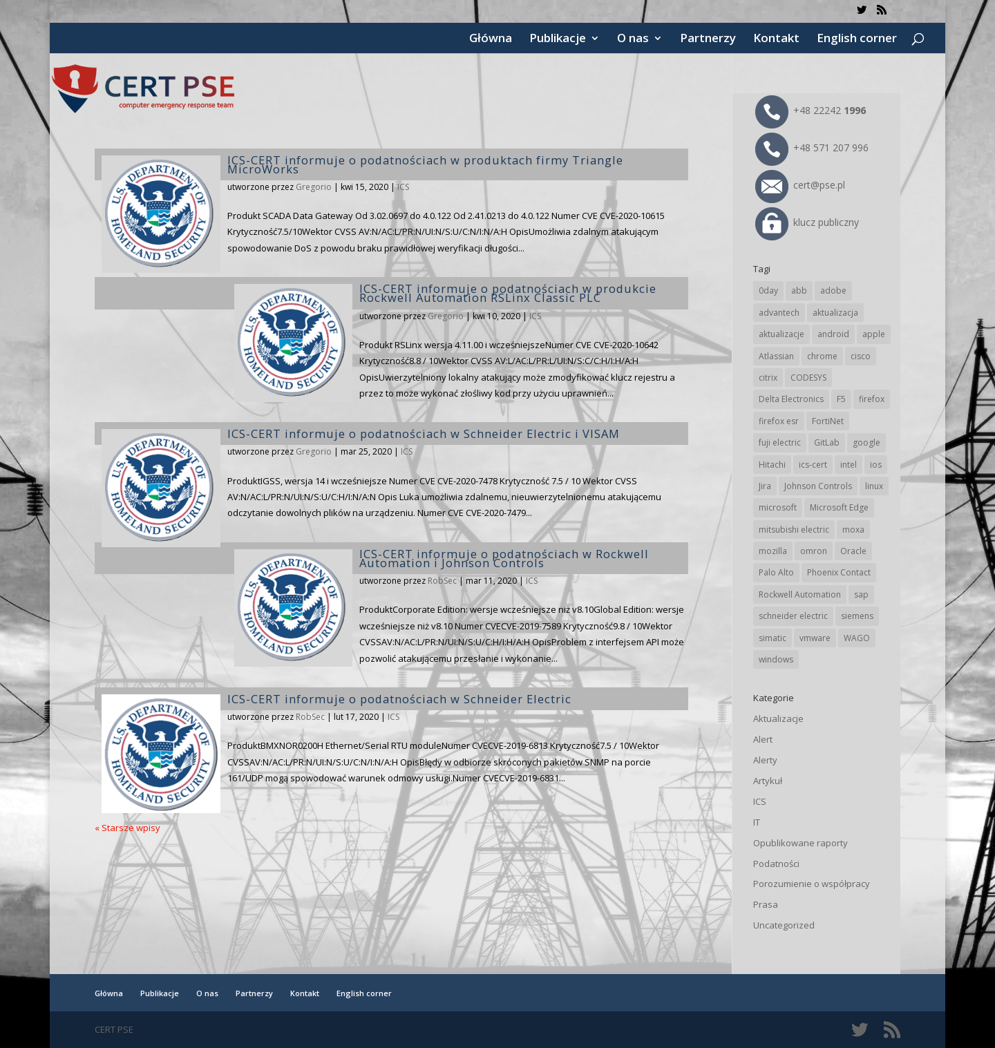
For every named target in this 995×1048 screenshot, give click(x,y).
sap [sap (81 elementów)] (861, 594)
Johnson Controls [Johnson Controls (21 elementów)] (818, 486)
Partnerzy (708, 39)
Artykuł (767, 780)
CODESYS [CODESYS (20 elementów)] (808, 377)
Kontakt (776, 39)
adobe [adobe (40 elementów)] (833, 290)
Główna (490, 39)
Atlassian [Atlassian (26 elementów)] (776, 356)
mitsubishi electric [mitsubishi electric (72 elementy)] (794, 529)
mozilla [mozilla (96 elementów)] (773, 551)
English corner (857, 39)
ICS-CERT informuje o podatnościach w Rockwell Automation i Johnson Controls (504, 558)
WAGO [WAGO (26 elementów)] (857, 638)
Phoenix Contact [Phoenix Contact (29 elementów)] (839, 572)
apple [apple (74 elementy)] (873, 334)
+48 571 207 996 (812, 147)
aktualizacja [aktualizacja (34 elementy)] (835, 312)
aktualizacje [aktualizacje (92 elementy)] (781, 334)
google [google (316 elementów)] (866, 442)
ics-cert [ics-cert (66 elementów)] (813, 464)
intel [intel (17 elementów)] (848, 464)
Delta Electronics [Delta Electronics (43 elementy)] (791, 399)
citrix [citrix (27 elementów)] (768, 377)
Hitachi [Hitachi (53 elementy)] (772, 464)
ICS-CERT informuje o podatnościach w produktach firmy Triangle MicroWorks (425, 164)
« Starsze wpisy (127, 827)
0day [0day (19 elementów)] (768, 290)
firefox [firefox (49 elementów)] (871, 399)
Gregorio (314, 187)
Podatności (776, 863)
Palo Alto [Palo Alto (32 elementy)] (776, 572)
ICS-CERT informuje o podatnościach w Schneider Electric (399, 699)
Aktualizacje (778, 718)
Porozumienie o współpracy (811, 883)
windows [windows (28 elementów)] (776, 659)
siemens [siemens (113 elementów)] (857, 616)
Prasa (765, 904)
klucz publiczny (807, 222)
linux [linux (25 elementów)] (874, 486)
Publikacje (557, 39)
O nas (633, 39)
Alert (763, 739)
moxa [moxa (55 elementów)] (853, 529)
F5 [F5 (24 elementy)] (841, 399)
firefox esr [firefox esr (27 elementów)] (779, 421)
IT (756, 822)
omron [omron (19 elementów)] (813, 551)
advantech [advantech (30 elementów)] (779, 312)
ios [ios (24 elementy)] (876, 464)
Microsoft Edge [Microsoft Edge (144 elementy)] (839, 507)
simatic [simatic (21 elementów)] (772, 638)
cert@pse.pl (800, 184)
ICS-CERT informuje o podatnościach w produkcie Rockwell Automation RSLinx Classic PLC (507, 292)
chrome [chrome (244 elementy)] (822, 356)
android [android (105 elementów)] (833, 334)
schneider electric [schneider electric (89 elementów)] (793, 616)
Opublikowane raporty (800, 843)
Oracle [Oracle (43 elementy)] (853, 551)
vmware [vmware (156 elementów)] (815, 638)
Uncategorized (784, 925)
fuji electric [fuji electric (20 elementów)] (780, 442)
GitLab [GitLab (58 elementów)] (827, 442)
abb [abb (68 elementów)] (799, 290)
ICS (403, 187)
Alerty (765, 760)
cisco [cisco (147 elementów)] (861, 356)
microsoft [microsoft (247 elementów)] (778, 507)
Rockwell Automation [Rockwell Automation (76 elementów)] (800, 594)
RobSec (442, 581)
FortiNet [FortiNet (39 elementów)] (828, 421)
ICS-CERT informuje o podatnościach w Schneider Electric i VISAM (423, 433)
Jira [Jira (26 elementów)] (765, 486)
